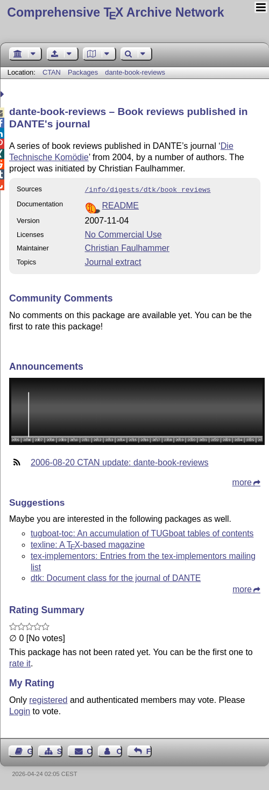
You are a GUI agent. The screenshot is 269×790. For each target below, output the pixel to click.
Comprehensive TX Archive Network (115, 12)
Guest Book (30, 750)
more (242, 481)
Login (19, 710)
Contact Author (119, 750)
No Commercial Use (123, 233)
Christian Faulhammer (127, 247)
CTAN (52, 72)
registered (48, 698)
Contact (89, 750)
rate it (20, 662)
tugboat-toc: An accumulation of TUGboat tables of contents (142, 532)
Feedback (149, 750)
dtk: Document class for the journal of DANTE (116, 576)
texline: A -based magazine (88, 543)
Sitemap (59, 750)
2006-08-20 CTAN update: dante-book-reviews (120, 461)
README (120, 204)
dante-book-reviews (135, 72)
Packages (84, 72)
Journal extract (113, 260)
